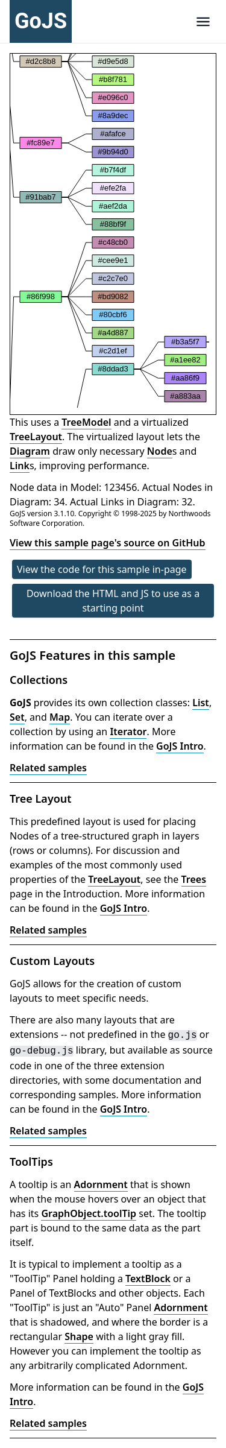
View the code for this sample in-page (102, 569)
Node (159, 451)
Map (59, 717)
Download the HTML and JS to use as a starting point (113, 601)
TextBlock (148, 1278)
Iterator (128, 731)
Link (20, 465)
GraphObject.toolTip (88, 1213)
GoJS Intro (180, 746)
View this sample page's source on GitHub (108, 542)
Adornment (101, 1184)
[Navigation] (203, 21)
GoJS (40, 21)
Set (17, 717)
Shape (78, 1336)
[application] (109, 231)
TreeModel (86, 422)
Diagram (30, 451)
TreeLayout (36, 436)
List (200, 702)
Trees (194, 879)
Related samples (48, 767)
